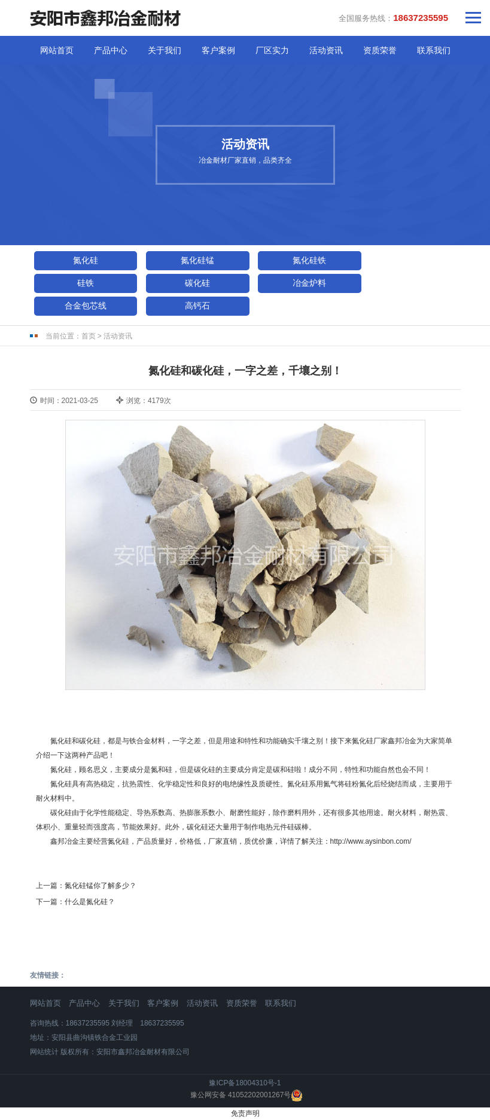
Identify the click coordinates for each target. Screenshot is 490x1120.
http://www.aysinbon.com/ (371, 841)
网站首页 (57, 50)
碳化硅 (197, 283)
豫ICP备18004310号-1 (245, 1083)
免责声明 (245, 1113)
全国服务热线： (393, 18)
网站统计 (44, 1052)
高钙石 (197, 305)
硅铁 (85, 283)
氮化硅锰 (197, 260)
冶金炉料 (309, 283)
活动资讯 (326, 50)
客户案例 (218, 50)
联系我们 (434, 50)
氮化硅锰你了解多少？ (100, 885)
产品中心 (110, 50)
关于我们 (164, 50)
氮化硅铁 (309, 260)
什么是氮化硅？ (90, 902)
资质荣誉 (380, 50)
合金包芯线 (85, 305)
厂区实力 (272, 50)
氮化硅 (85, 260)
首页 (88, 336)
